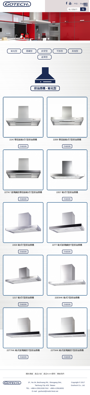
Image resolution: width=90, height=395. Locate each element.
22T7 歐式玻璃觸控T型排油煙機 (67, 245)
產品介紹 (38, 374)
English (83, 4)
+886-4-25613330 (38, 388)
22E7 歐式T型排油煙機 (67, 192)
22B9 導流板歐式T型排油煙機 (67, 139)
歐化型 (14, 51)
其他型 (75, 51)
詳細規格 (23, 146)
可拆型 (60, 51)
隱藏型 (29, 51)
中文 (76, 4)
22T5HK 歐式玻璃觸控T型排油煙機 (67, 350)
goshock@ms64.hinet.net (48, 391)
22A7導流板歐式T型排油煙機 (23, 139)
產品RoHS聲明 (49, 374)
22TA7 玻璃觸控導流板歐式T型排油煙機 (23, 192)
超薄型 (44, 57)
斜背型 (44, 51)
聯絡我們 (60, 374)
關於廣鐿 (29, 374)
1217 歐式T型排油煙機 (23, 297)
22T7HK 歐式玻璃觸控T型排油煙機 (23, 350)
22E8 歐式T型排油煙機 (23, 245)
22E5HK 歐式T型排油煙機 (67, 297)
